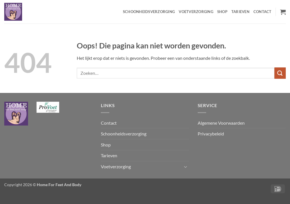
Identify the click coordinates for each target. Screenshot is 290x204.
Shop (222, 11)
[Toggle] (185, 166)
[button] (283, 12)
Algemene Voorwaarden (221, 123)
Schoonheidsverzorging (149, 11)
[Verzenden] (280, 72)
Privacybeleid (211, 133)
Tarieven (240, 11)
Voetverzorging (196, 11)
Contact (262, 11)
